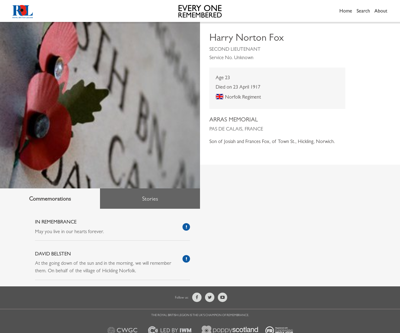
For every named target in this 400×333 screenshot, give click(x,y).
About (381, 11)
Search (363, 11)
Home (345, 11)
